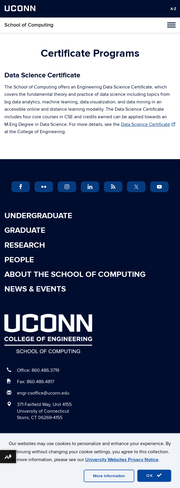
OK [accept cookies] (154, 475)
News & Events (35, 289)
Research (24, 245)
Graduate (24, 230)
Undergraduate (38, 215)
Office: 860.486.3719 (38, 370)
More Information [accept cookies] (109, 475)
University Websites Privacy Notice (121, 460)
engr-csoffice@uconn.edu (43, 393)
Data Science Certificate (148, 124)
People (19, 260)
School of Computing (28, 25)
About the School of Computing (74, 274)
